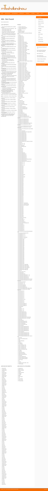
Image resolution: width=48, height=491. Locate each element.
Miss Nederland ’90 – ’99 (21, 238)
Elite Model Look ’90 (21, 41)
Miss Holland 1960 (20, 185)
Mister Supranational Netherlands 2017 (23, 332)
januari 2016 (3, 460)
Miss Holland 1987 (20, 214)
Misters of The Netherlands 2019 (22, 338)
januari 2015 (3, 472)
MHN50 (39, 32)
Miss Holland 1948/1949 (21, 174)
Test (18, 360)
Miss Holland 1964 (20, 189)
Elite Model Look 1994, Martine (22, 50)
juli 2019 (3, 417)
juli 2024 (3, 377)
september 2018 (4, 426)
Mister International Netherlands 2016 (23, 328)
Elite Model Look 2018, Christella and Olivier (24, 76)
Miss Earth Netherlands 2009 (22, 139)
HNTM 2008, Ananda (21, 85)
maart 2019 (3, 421)
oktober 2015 (4, 463)
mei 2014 (3, 481)
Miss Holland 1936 (20, 172)
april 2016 (3, 457)
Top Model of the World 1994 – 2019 (23, 362)
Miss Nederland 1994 (21, 243)
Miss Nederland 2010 (21, 260)
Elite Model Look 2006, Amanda (22, 63)
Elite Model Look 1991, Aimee (22, 48)
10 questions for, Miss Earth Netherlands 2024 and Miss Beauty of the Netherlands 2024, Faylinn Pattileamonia (8, 45)
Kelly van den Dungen (21, 97)
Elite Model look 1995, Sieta (22, 51)
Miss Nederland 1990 (21, 239)
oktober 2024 (4, 374)
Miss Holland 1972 (20, 197)
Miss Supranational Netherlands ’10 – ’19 (24, 274)
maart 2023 (3, 389)
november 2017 (4, 437)
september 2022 (4, 392)
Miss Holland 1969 (20, 194)
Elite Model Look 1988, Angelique (23, 46)
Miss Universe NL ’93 (21, 301)
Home (2, 13)
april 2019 (3, 420)
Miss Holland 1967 (20, 192)
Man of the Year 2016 (21, 101)
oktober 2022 (4, 391)
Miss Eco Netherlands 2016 (22, 146)
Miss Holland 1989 (20, 216)
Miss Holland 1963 (20, 188)
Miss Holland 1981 (20, 208)
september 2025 (4, 370)
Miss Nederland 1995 (21, 244)
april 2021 (3, 399)
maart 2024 (3, 378)
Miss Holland (7, 13)
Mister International (21, 325)
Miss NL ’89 (20, 270)
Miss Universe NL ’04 (21, 295)
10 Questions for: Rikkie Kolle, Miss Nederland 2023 (9, 75)
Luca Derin (19, 98)
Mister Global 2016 (21, 320)
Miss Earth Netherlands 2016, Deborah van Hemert (25, 141)
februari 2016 (4, 459)
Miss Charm (20, 129)
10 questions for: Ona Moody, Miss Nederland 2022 (9, 87)
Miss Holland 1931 (20, 168)
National (33, 13)
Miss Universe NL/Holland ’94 (22, 303)
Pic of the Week (40, 37)
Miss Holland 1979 (20, 206)
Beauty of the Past (40, 21)
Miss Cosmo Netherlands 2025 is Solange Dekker (9, 33)
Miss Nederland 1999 (21, 248)
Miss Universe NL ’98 (21, 302)
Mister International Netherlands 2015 (23, 327)
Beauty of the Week (21, 370)
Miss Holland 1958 (20, 183)
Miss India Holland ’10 (21, 219)
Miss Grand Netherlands (21, 152)
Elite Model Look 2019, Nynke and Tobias (24, 77)
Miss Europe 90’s (20, 151)
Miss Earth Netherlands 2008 (22, 138)
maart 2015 (3, 470)
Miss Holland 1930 (20, 167)
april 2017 (3, 444)
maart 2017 (3, 445)
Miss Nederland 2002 (21, 251)
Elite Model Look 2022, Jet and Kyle (23, 79)
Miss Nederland (15, 13)
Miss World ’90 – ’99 (21, 310)
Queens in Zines (40, 39)
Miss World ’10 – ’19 (21, 309)
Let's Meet (39, 30)
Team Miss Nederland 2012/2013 (22, 357)
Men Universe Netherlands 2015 (22, 107)
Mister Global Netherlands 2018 (22, 322)
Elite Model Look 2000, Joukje (22, 56)
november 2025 (4, 369)
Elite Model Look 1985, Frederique (23, 43)
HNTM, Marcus (20, 94)
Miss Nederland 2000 (21, 249)
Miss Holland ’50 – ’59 (21, 162)
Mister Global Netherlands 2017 (22, 321)
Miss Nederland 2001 (21, 250)
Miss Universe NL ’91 (21, 298)
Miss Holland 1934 (20, 170)
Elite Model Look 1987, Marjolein (22, 45)
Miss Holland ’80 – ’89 (21, 165)
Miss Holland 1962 (20, 187)
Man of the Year (20, 100)
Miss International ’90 (21, 230)
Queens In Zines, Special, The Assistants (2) (8, 40)
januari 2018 (3, 435)
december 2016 (4, 448)
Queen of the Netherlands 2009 (22, 349)
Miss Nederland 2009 (21, 259)
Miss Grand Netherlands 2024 (22, 160)
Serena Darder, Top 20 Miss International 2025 (8, 31)
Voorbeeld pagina (20, 363)
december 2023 (4, 380)
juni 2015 (3, 467)
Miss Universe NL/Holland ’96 (22, 305)
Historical (19, 371)
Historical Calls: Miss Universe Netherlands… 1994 (9, 28)
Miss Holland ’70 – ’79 (21, 164)
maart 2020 (3, 411)
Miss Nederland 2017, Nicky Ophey (23, 264)
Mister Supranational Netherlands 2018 (23, 333)
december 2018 (4, 424)
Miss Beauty (22, 13)
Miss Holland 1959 (20, 184)
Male (42, 13)
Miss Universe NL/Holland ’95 (22, 304)
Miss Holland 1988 (20, 215)
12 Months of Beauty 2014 (22, 26)
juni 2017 (3, 442)
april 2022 (3, 393)
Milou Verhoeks (20, 109)
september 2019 (4, 415)
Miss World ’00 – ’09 (21, 308)
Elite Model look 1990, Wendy (22, 47)
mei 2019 (3, 419)
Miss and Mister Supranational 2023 (7, 74)
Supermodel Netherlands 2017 (22, 354)
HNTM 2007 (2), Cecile (21, 84)
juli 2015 (3, 466)
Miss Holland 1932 (20, 169)
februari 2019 (4, 422)
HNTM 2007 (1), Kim (21, 83)
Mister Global (20, 319)
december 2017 (4, 436)
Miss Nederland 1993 (21, 242)
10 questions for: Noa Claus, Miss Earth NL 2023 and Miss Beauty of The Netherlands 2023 (8, 73)
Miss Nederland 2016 (21, 263)
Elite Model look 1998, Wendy (22, 54)
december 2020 (4, 401)
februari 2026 (4, 368)
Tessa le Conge (20, 359)
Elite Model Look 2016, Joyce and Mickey (24, 74)
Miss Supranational (21, 272)
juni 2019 (3, 418)
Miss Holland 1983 (20, 210)
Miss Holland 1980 (20, 207)
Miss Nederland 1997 (21, 246)
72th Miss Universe (4, 61)
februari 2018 (4, 434)
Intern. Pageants (20, 96)
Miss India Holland (20, 218)
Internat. (27, 13)
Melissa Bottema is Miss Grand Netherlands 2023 (9, 78)
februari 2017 (4, 446)
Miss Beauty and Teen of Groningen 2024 (8, 59)
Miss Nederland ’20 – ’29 (21, 236)
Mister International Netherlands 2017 (23, 329)
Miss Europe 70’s (20, 150)
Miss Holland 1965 (20, 190)
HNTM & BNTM (20, 81)
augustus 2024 (4, 376)
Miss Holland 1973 (20, 198)
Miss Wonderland (20, 306)
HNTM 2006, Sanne (21, 82)
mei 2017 (3, 443)
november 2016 (4, 449)
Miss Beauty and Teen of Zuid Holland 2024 (8, 60)
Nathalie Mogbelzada (21, 340)
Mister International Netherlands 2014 (23, 326)
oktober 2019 (4, 414)
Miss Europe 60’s (20, 149)
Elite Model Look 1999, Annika (22, 55)
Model (38, 13)
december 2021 (4, 395)
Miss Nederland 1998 (21, 247)
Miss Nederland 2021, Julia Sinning (23, 268)
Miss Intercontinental (21, 220)
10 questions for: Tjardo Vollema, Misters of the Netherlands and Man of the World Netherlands (8, 114)
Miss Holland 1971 (20, 196)
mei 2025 (3, 371)
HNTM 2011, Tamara (21, 86)
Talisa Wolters (20, 355)
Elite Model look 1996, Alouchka (22, 52)
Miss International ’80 (21, 229)
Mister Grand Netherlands (21, 323)
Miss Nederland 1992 (21, 241)
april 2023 (3, 388)
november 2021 (4, 396)
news (19, 377)
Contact (9, 15)
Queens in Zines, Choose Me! (6, 54)
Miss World (19, 307)
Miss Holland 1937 (20, 173)
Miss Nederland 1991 (21, 240)
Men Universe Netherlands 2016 (22, 108)
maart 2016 (3, 458)
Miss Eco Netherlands (21, 145)
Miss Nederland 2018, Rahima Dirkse (23, 265)
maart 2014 (3, 483)
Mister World (20, 337)
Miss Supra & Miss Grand (21, 271)
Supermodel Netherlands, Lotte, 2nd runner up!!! (8, 93)
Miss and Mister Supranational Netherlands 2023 (8, 79)
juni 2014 (3, 480)
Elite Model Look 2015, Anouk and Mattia (24, 73)
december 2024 (4, 372)
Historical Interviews (41, 26)
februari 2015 (4, 471)
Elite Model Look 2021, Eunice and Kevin (24, 78)
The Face (19, 361)
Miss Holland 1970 (20, 195)
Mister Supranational (21, 331)
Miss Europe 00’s (20, 148)
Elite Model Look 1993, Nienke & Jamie (23, 49)
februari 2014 (4, 484)
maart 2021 (3, 400)
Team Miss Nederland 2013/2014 (22, 358)
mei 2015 (3, 468)
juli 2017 (3, 441)
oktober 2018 (4, 425)
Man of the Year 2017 (21, 102)
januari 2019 (3, 423)
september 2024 (4, 375)
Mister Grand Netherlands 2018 (22, 324)
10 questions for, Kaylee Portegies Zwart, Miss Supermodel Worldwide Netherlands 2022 (8, 90)
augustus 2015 (4, 465)
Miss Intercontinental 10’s (21, 221)
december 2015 (4, 461)
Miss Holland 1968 (20, 193)
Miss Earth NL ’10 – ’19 (21, 144)
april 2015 (3, 469)
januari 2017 (3, 447)
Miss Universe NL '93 (40, 53)
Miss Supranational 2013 (21, 273)
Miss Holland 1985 (20, 212)
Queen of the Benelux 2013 (22, 348)
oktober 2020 (4, 403)
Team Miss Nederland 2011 (22, 356)
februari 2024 (4, 379)
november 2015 (4, 462)
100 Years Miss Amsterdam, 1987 (6, 30)
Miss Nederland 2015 (21, 262)
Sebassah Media (16, 489)
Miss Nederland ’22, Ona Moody (22, 237)
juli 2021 (3, 398)
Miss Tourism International (22, 281)
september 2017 (4, 439)
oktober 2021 (4, 397)
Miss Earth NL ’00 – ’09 (21, 143)
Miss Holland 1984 (20, 211)
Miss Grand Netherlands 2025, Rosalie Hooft (24, 161)
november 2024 (4, 373)
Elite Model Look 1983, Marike (22, 42)
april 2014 (3, 482)
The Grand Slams (40, 41)
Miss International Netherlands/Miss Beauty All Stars (9, 71)
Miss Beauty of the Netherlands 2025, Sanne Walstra (25, 128)
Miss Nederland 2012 (21, 261)
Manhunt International (21, 103)
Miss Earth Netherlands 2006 (22, 137)
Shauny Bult (20, 351)
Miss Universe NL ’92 (21, 300)
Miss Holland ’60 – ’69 (21, 163)
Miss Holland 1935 (20, 171)
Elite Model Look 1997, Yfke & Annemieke (24, 53)
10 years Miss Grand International (6, 88)
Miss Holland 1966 (20, 191)
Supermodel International (21, 353)
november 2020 (4, 402)
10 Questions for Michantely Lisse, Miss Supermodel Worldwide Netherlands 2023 (9, 82)
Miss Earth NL (20, 142)
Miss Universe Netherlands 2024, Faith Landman (25, 288)
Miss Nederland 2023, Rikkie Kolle (23, 269)
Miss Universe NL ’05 (21, 296)
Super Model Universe (21, 352)
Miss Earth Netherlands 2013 (22, 140)
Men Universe (20, 105)
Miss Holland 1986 (20, 213)
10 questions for (40, 19)
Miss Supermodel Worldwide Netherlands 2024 (8, 56)
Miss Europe (20, 147)
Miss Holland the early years (22, 217)
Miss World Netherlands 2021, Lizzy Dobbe (24, 318)
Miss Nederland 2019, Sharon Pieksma (23, 266)
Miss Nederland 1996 (21, 245)
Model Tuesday (40, 34)
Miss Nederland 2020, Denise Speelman (24, 267)
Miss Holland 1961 (20, 186)
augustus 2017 (4, 440)
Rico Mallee (20, 350)
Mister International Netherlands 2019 (23, 330)
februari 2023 (4, 390)
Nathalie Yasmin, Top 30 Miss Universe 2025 (8, 32)
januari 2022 (3, 394)
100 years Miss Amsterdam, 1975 (6, 29)
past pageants (3, 15)
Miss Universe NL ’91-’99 (21, 299)
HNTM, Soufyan (20, 95)
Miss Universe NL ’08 (21, 297)
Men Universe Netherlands (22, 106)
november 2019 (4, 413)
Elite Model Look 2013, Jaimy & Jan (23, 71)
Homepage (39, 28)
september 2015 (4, 464)
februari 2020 (4, 412)
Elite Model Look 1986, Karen (22, 44)
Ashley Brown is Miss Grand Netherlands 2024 (8, 55)
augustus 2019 (4, 416)
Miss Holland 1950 (20, 175)
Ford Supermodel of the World (22, 80)
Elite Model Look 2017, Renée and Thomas (24, 75)
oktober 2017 (4, 438)
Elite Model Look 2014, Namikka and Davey (24, 72)
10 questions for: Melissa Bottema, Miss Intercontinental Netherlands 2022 (7, 92)
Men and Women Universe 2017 (22, 104)
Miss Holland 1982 (20, 209)
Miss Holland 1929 (20, 166)
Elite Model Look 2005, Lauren (22, 62)
